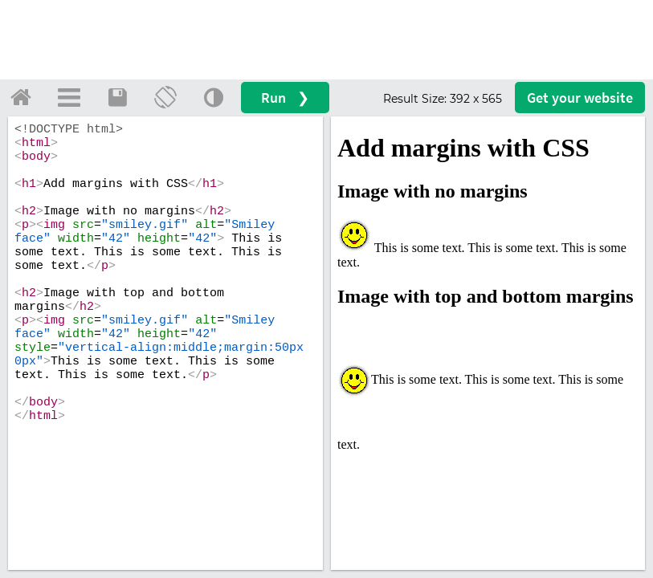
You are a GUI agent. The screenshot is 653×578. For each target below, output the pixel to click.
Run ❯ (285, 97)
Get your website (580, 97)
